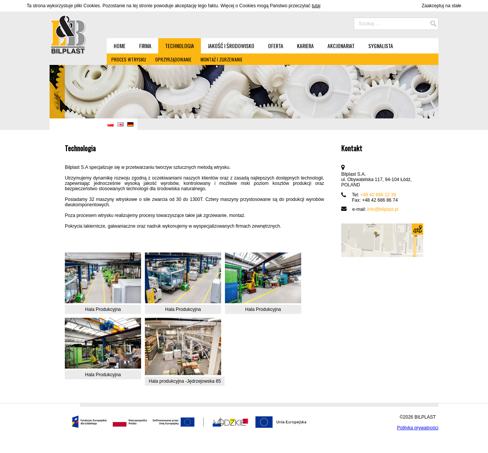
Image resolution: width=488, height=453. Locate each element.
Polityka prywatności (417, 427)
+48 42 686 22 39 (378, 194)
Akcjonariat (341, 46)
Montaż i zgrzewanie (221, 59)
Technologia (179, 46)
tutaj (316, 5)
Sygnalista (380, 46)
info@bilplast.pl (382, 209)
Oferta (275, 46)
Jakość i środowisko (231, 46)
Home (119, 46)
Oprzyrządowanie (173, 59)
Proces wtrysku (128, 59)
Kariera (305, 46)
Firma (145, 46)
